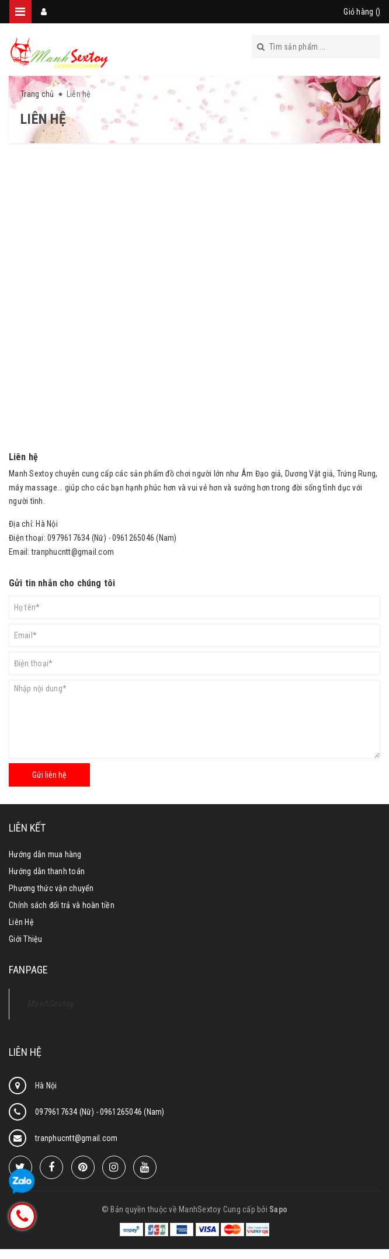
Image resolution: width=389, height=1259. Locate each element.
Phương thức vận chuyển (51, 888)
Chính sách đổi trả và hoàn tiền (61, 905)
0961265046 (133, 537)
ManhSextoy (50, 1003)
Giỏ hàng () (361, 11)
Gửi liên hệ (49, 775)
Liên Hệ (21, 922)
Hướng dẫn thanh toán (47, 871)
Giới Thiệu (26, 939)
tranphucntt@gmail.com (73, 552)
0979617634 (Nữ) (65, 1112)
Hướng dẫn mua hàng (45, 854)
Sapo (278, 1209)
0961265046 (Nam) (132, 1112)
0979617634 (68, 537)
